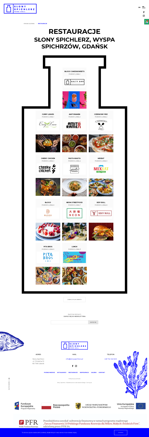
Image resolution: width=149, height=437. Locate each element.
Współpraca (84, 372)
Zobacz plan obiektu (74, 299)
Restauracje (73, 372)
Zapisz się (93, 322)
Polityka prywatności (74, 378)
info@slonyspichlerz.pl (74, 359)
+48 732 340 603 (110, 359)
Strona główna (29, 23)
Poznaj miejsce (49, 372)
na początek (9, 384)
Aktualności (61, 372)
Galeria (93, 372)
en (139, 7)
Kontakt (102, 372)
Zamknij (120, 432)
